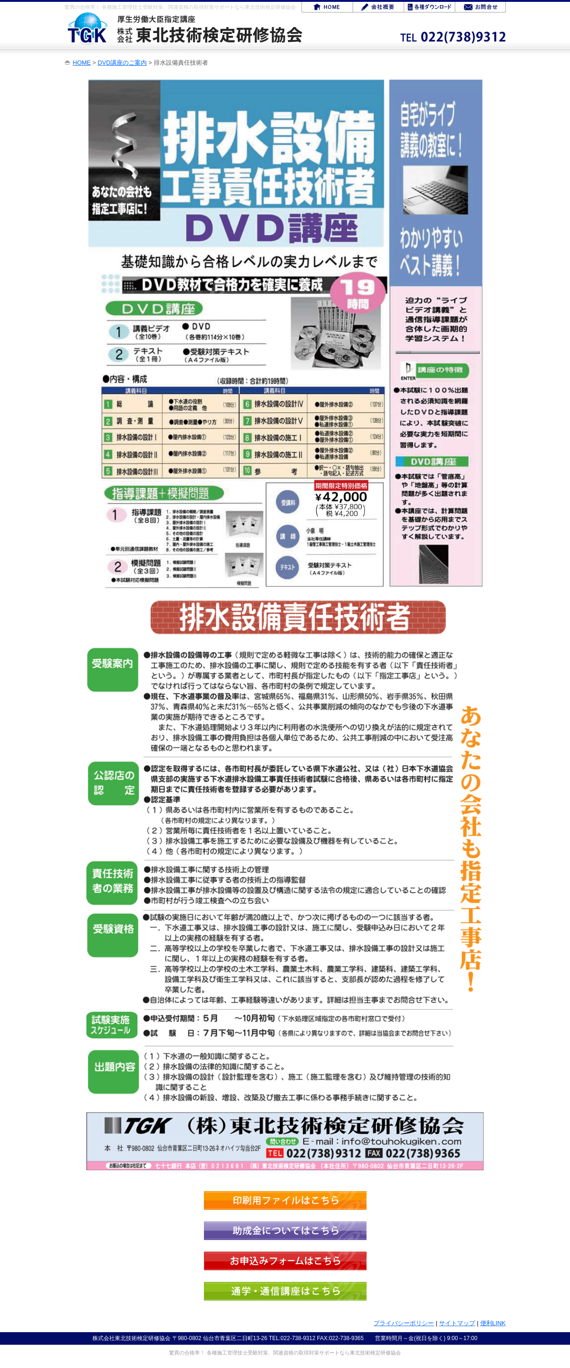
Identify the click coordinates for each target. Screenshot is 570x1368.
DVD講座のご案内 (122, 62)
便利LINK (493, 1323)
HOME (82, 62)
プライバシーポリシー (403, 1323)
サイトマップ (457, 1323)
